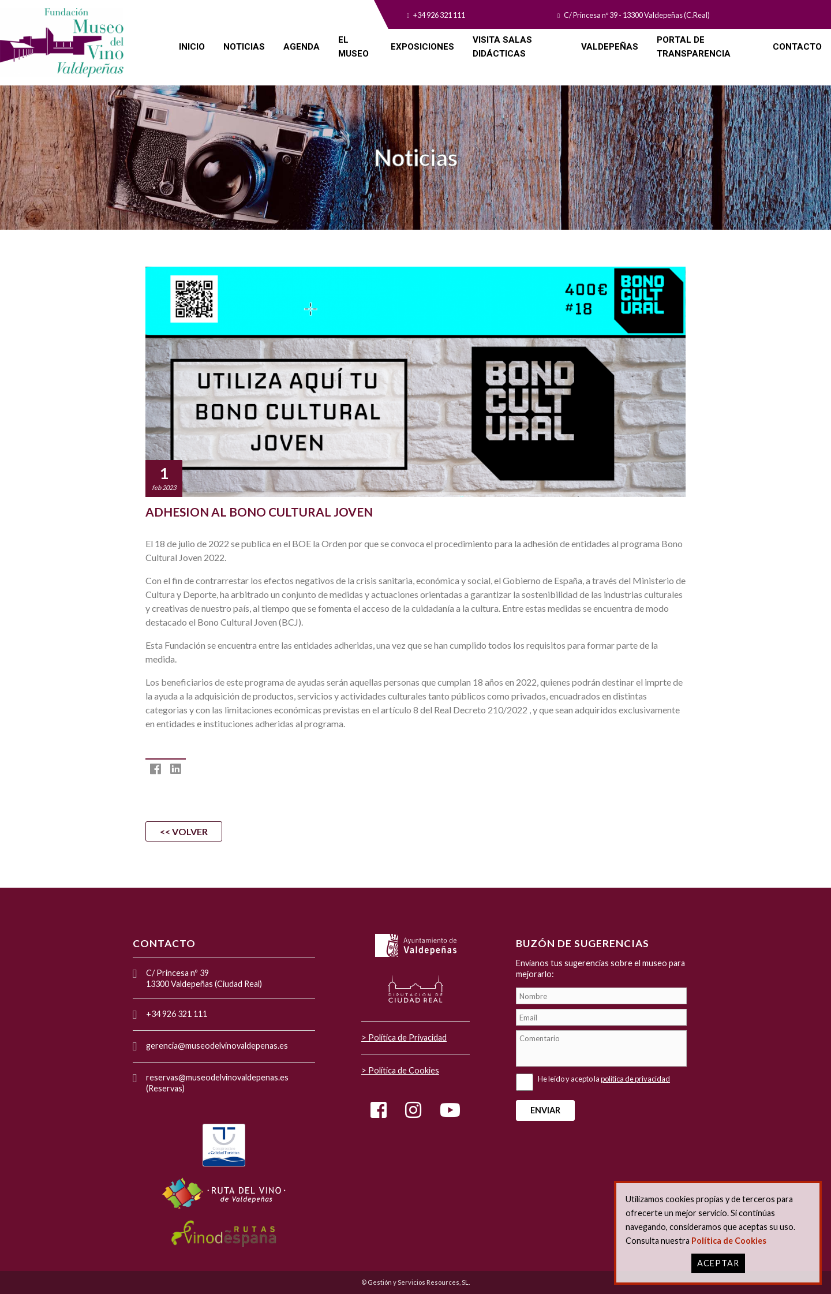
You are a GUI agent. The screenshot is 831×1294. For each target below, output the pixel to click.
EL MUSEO (353, 47)
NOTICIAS (244, 47)
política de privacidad (635, 1078)
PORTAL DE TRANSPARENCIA (694, 47)
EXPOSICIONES (422, 47)
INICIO (192, 47)
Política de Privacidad (407, 1037)
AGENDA (301, 47)
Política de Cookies (403, 1070)
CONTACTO (797, 47)
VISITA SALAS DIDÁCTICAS (502, 47)
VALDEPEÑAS (609, 47)
